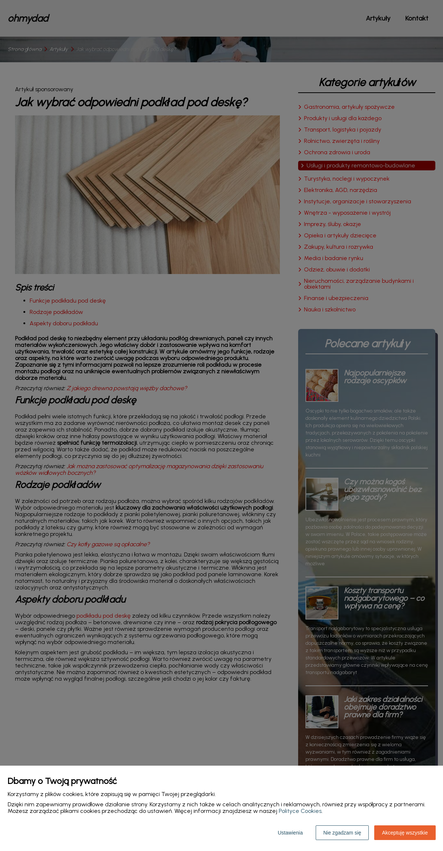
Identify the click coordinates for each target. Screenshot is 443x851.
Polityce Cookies (300, 810)
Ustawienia (290, 833)
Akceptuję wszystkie (405, 833)
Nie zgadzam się (342, 833)
